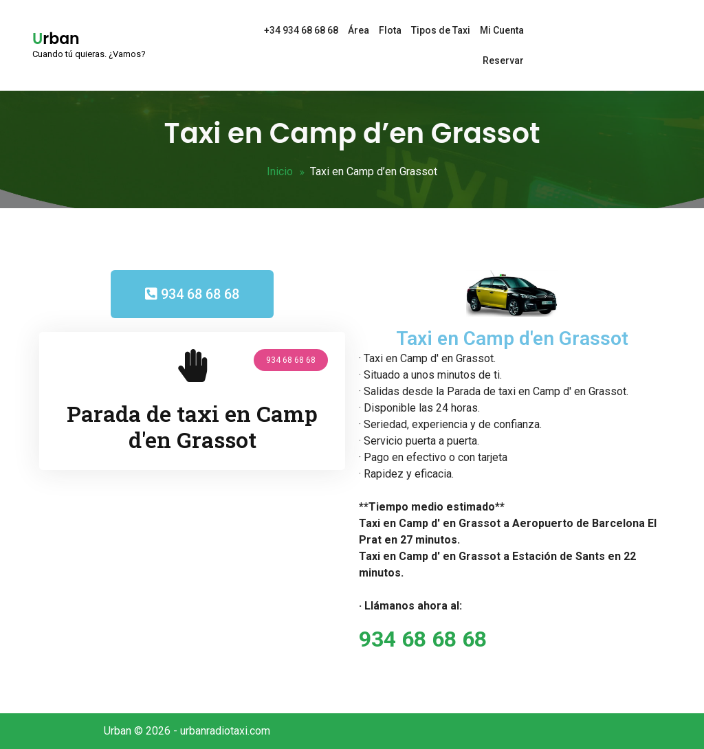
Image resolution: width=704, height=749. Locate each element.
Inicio (280, 171)
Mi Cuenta (502, 30)
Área (358, 30)
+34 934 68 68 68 (301, 30)
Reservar (503, 60)
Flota (390, 30)
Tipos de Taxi (440, 30)
